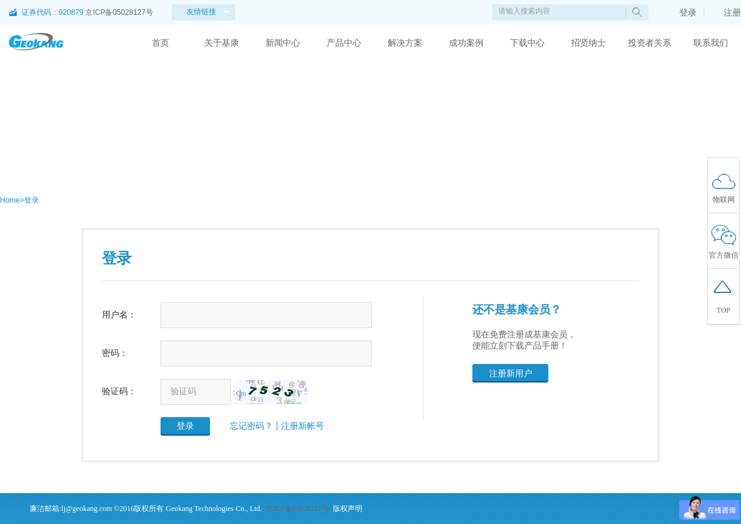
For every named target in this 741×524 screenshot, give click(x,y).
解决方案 (405, 43)
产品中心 (344, 43)
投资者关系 (649, 43)
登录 (682, 12)
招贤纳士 (588, 43)
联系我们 (710, 43)
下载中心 (527, 43)
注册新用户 (510, 373)
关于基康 (221, 43)
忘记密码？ (251, 426)
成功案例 (466, 43)
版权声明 (347, 508)
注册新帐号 (302, 426)
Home (10, 200)
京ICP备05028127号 (119, 12)
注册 (726, 12)
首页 (160, 43)
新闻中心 (283, 43)
